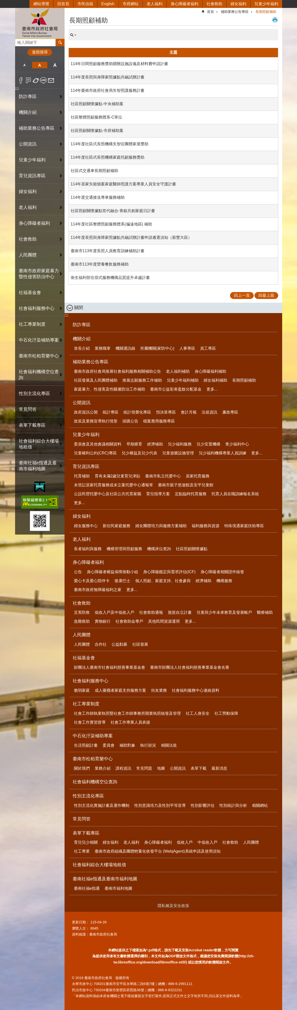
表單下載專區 (86, 833)
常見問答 (28, 409)
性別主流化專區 (88, 795)
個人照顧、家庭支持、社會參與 (163, 581)
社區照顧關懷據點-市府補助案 (97, 130)
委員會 (108, 745)
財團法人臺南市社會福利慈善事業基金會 (109, 667)
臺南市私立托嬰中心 (163, 476)
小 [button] (24, 65)
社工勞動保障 (226, 713)
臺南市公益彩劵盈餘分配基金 (176, 389)
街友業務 (159, 690)
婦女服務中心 (86, 526)
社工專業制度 (86, 703)
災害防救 (82, 612)
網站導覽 (41, 4)
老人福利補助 (178, 371)
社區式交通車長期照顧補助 (94, 171)
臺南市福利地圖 (118, 888)
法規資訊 (209, 412)
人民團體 (82, 634)
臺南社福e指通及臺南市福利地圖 (105, 878)
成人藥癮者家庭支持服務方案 (120, 690)
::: (17, 9)
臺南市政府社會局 (40, 23)
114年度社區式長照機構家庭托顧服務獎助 (108, 157)
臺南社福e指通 (87, 888)
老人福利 (154, 4)
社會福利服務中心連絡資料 (195, 690)
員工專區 (208, 348)
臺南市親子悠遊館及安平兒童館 (185, 485)
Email (51, 80)
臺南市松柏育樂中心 (93, 758)
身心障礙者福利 (184, 4)
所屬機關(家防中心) (157, 348)
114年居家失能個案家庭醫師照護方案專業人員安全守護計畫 (123, 184)
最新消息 (219, 768)
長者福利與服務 (88, 549)
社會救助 (214, 4)
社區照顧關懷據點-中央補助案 (97, 104)
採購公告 (130, 421)
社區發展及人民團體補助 (95, 380)
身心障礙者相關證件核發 (222, 572)
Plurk (28, 80)
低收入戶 (185, 842)
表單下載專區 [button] (32, 425)
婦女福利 (238, 4)
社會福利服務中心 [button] (36, 308)
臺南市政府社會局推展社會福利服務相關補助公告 (117, 371)
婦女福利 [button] (28, 191)
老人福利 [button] (28, 207)
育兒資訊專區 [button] (32, 175)
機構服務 (224, 581)
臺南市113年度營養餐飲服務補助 (100, 264)
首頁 (210, 12)
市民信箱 (85, 4)
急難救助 (82, 621)
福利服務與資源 (205, 526)
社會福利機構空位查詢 (39, 374)
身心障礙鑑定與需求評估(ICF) (169, 572)
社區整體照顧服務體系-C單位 (96, 117)
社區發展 (140, 644)
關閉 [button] (78, 307)
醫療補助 (265, 612)
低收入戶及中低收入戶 (114, 612)
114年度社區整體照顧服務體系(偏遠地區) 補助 (111, 224)
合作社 (101, 644)
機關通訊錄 (125, 348)
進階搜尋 (40, 52)
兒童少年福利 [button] (32, 159)
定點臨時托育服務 (190, 494)
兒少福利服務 (180, 444)
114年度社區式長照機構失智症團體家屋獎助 (110, 144)
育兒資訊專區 (86, 466)
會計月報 (189, 412)
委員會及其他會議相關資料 (97, 444)
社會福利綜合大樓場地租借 (39, 444)
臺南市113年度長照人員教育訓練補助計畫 (108, 251)
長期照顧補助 (265, 12)
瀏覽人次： (80, 928)
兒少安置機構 (208, 444)
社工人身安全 (197, 713)
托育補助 (82, 476)
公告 (78, 572)
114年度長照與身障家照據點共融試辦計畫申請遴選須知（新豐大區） (131, 237)
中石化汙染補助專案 (93, 735)
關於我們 (82, 768)
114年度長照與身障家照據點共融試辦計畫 (108, 77)
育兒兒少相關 (86, 842)
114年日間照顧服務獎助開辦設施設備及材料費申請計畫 (119, 64)
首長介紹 (82, 348)
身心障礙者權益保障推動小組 (112, 572)
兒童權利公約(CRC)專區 (95, 453)
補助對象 (127, 745)
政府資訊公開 (86, 412)
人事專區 (187, 348)
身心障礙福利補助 (210, 371)
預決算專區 (166, 412)
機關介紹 (82, 338)
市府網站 (130, 4)
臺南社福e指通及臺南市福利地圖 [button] (38, 465)
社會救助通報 (151, 612)
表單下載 (198, 768)
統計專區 (110, 412)
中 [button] (39, 65)
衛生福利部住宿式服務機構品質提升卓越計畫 (110, 277)
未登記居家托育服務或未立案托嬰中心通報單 (113, 485)
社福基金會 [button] (30, 292)
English (107, 4)
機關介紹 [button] (28, 112)
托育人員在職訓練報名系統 (235, 494)
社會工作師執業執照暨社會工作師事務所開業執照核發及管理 (127, 713)
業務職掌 (103, 348)
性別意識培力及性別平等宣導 (160, 805)
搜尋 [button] (60, 42)
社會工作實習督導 (90, 722)
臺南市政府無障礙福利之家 (97, 590)
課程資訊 (123, 768)
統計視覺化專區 (137, 412)
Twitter (36, 80)
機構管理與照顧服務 (124, 549)
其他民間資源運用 (164, 621)
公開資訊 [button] (28, 144)
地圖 (161, 768)
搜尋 (19, 41)
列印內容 (275, 20)
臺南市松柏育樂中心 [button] (39, 355)
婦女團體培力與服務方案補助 (161, 526)
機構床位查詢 (159, 549)
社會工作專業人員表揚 (130, 722)
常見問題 (144, 768)
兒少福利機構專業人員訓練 (222, 453)
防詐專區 (28, 96)
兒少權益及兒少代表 (139, 453)
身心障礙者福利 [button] (34, 223)
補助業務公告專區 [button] (36, 128)
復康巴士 (122, 581)
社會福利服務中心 (90, 680)
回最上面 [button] (266, 295)
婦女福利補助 (215, 380)
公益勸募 (119, 644)
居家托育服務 (197, 476)
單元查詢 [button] (73, 35)
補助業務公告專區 (235, 12)
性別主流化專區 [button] (34, 393)
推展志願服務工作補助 (142, 380)
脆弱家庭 (82, 690)
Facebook (21, 80)
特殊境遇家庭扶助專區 (244, 526)
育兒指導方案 (158, 494)
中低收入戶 (207, 842)
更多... (212, 389)
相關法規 (169, 745)
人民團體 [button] (28, 254)
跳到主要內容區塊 (2, 2)
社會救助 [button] (28, 239)
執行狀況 (148, 745)
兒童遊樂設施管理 (178, 453)
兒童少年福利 (266, 4)
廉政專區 (230, 412)
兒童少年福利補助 (183, 380)
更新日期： (80, 922)
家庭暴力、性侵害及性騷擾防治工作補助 (109, 389)
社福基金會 (84, 657)
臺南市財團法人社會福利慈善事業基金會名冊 (189, 667)
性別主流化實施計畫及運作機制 (101, 805)
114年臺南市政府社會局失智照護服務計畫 (108, 90)
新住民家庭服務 (116, 526)
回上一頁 (242, 295)
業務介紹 (103, 768)
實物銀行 (103, 621)
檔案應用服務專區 (159, 421)
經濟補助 (155, 444)
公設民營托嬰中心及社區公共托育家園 (107, 494)
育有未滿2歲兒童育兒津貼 (117, 476)
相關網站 (260, 805)
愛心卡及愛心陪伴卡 (92, 581)
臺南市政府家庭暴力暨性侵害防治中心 (39, 273)
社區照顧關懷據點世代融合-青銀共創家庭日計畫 (113, 211)
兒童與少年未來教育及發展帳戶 (224, 612)
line (43, 80)
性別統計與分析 (233, 805)
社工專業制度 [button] (32, 324)
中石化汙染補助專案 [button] (39, 340)
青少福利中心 (237, 444)
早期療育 (134, 444)
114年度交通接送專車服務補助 (98, 197)
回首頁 (63, 4)
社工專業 (82, 851)
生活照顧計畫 (86, 745)
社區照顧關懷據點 (191, 549)
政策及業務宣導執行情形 (95, 421)
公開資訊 (82, 402)
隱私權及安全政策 (173, 906)
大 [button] (54, 65)
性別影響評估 (202, 805)
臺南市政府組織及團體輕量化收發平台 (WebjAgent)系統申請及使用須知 (158, 851)
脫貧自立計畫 (180, 612)
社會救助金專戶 (129, 621)
